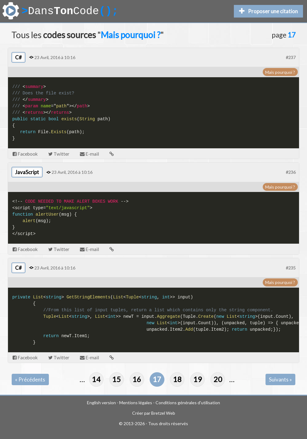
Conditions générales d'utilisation (187, 402)
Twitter (58, 154)
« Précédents (30, 379)
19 (197, 379)
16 (136, 379)
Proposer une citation (268, 11)
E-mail (89, 154)
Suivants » (280, 379)
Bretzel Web (163, 413)
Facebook (25, 154)
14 (96, 379)
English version (101, 402)
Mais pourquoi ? (280, 72)
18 (177, 379)
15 (116, 379)
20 (218, 379)
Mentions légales (135, 402)
